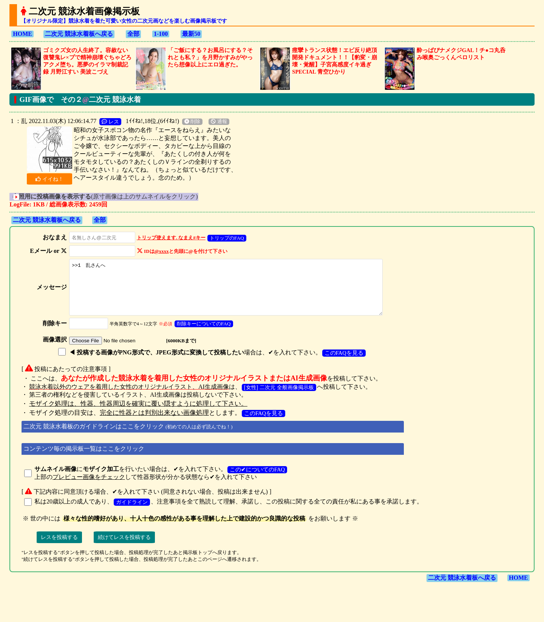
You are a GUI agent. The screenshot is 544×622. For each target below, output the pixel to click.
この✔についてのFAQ (257, 480)
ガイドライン (132, 512)
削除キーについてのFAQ (202, 334)
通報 (219, 121)
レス (110, 122)
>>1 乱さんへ (231, 292)
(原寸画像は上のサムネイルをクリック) (115, 196)
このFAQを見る (341, 363)
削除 (192, 121)
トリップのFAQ (224, 238)
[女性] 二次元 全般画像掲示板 (279, 397)
